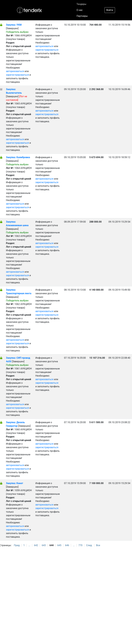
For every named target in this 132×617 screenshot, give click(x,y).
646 (67, 545)
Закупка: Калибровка (18, 157)
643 (44, 545)
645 (59, 545)
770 (80, 545)
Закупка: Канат (14, 483)
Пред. (17, 545)
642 (36, 545)
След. (89, 545)
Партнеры (82, 16)
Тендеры (81, 4)
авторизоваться (15, 71)
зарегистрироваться (17, 74)
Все (98, 545)
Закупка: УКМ (14, 24)
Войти (109, 10)
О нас (79, 10)
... (29, 545)
